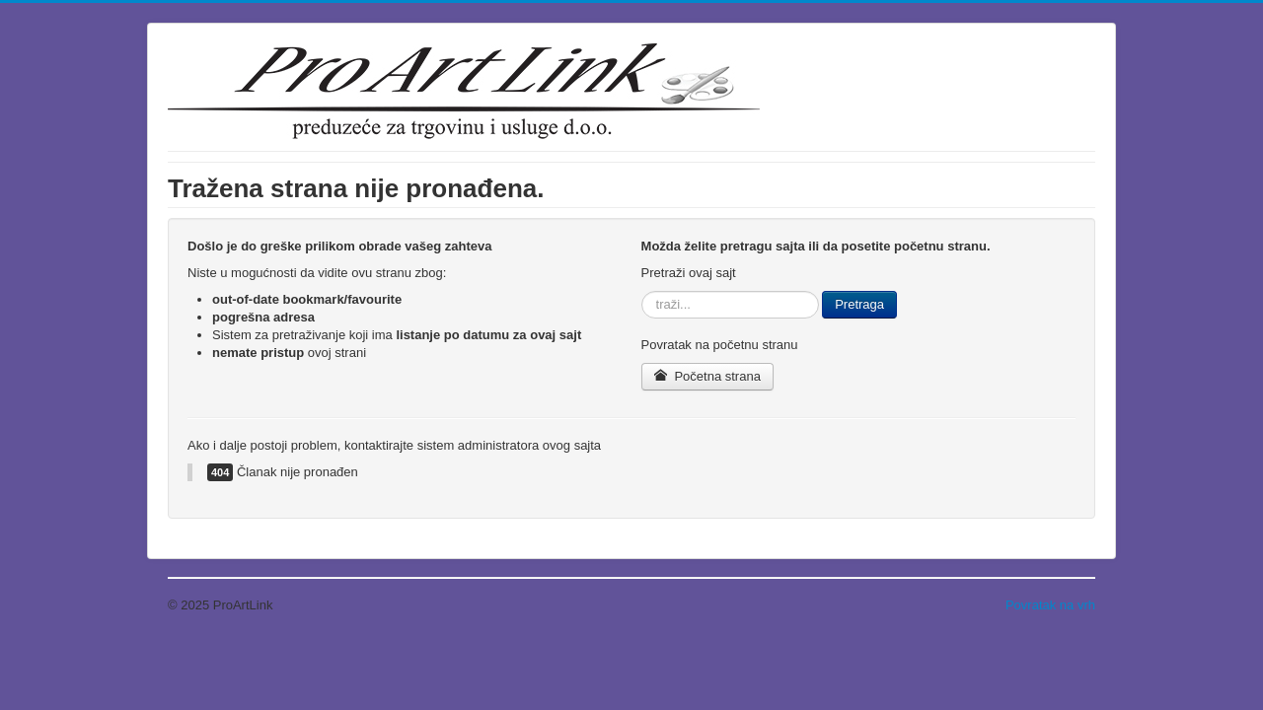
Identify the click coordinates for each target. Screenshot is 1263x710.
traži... (641, 291)
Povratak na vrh (1050, 605)
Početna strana (707, 376)
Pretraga (859, 304)
